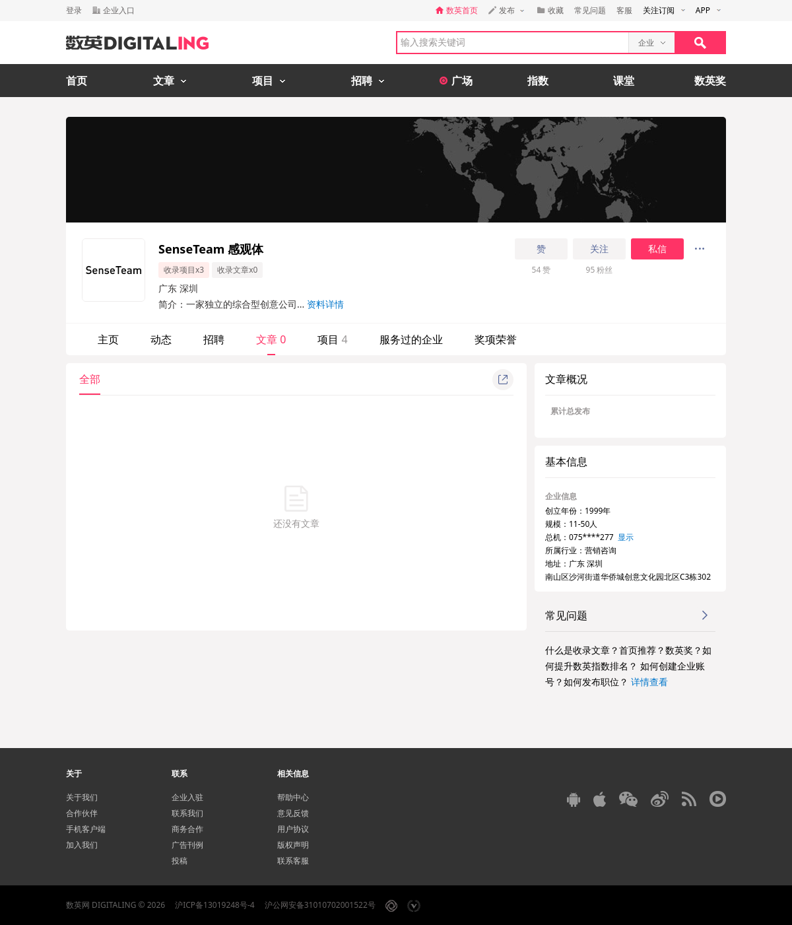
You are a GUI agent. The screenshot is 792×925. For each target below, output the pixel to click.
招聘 (213, 339)
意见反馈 (293, 813)
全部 (89, 379)
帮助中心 (293, 797)
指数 (537, 80)
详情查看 (649, 681)
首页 (76, 80)
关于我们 (82, 797)
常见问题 (590, 10)
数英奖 (710, 80)
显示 (626, 537)
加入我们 (82, 844)
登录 (74, 10)
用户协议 (293, 829)
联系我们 (187, 813)
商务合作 (187, 829)
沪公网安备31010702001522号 (320, 904)
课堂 (623, 80)
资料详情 (325, 304)
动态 (161, 339)
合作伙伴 (82, 813)
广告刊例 (187, 844)
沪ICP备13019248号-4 (215, 904)
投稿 (179, 860)
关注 (599, 249)
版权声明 (293, 844)
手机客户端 (86, 829)
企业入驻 (187, 797)
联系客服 (293, 860)
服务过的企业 (411, 339)
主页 (108, 339)
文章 (271, 339)
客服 (624, 10)
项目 (332, 339)
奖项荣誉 (496, 339)
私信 (657, 249)
